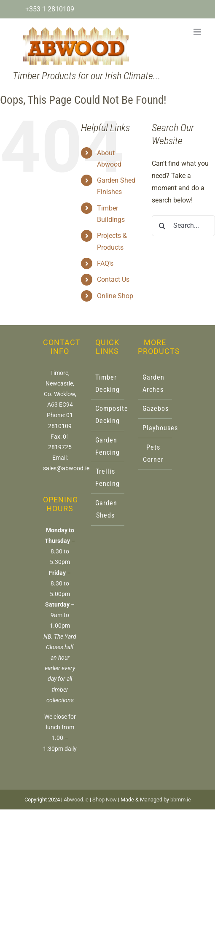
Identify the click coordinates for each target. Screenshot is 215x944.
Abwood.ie (76, 799)
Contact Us (113, 279)
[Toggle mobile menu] (198, 31)
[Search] (162, 225)
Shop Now (104, 799)
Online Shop (115, 296)
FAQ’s (105, 263)
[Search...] (183, 225)
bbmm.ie (180, 799)
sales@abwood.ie (66, 468)
